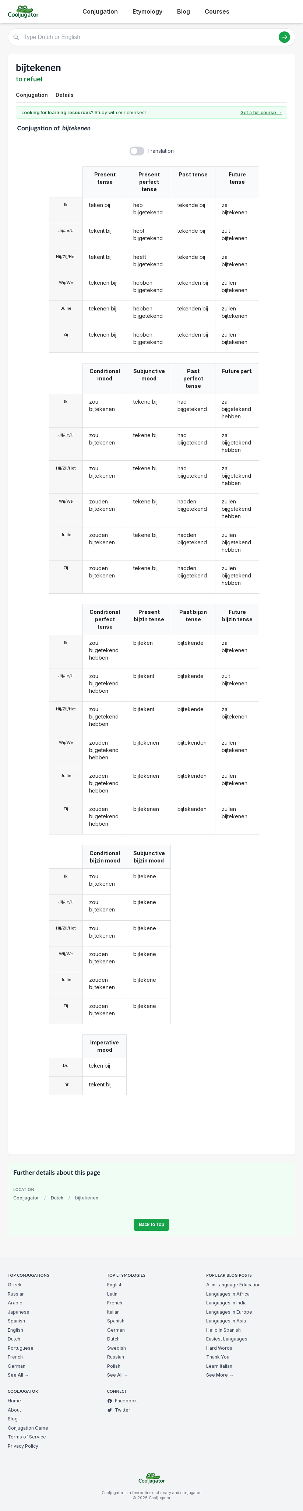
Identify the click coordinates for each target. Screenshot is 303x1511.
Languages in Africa (228, 1294)
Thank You (217, 1357)
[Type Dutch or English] (151, 37)
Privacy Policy (23, 1446)
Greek (15, 1284)
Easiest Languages (226, 1339)
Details (65, 95)
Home (14, 1400)
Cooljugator (26, 1198)
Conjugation (100, 11)
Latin (112, 1294)
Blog (183, 11)
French (15, 1357)
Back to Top (151, 1224)
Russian (16, 1294)
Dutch (57, 1198)
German (16, 1366)
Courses (217, 11)
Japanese (18, 1312)
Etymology (147, 11)
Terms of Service (27, 1437)
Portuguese (21, 1348)
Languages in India (226, 1303)
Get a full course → (261, 112)
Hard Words (219, 1348)
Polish (113, 1366)
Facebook (122, 1400)
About (14, 1410)
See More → (219, 1375)
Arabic (15, 1303)
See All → (18, 1375)
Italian (113, 1312)
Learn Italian (219, 1366)
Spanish (16, 1321)
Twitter (118, 1410)
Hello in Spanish (223, 1330)
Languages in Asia (226, 1321)
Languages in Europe (229, 1312)
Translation (160, 151)
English (15, 1330)
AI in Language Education (233, 1284)
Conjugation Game (28, 1428)
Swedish (116, 1348)
